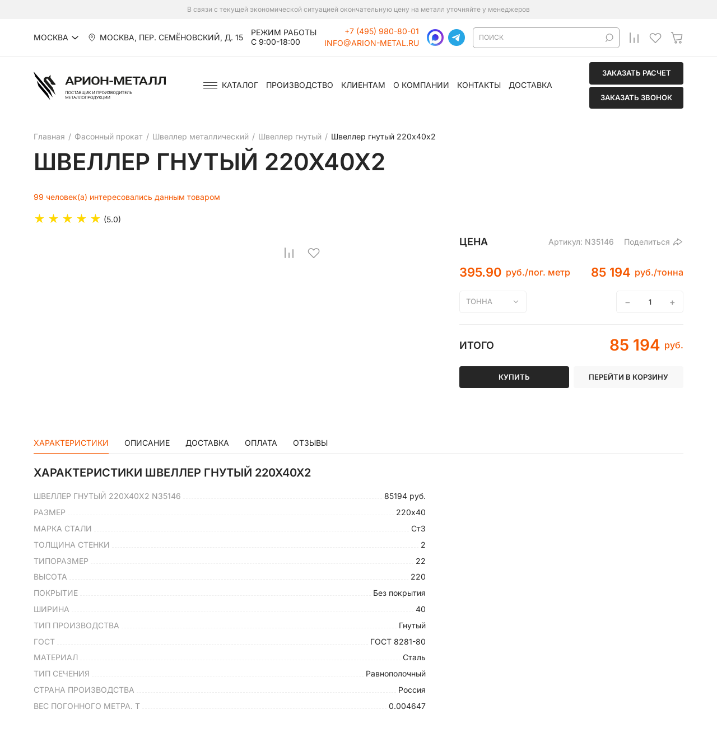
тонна (479, 301)
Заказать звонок (636, 97)
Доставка (530, 85)
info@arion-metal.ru (371, 43)
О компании (421, 85)
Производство (299, 85)
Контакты (479, 85)
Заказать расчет (636, 72)
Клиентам (363, 85)
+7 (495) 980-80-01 (381, 31)
